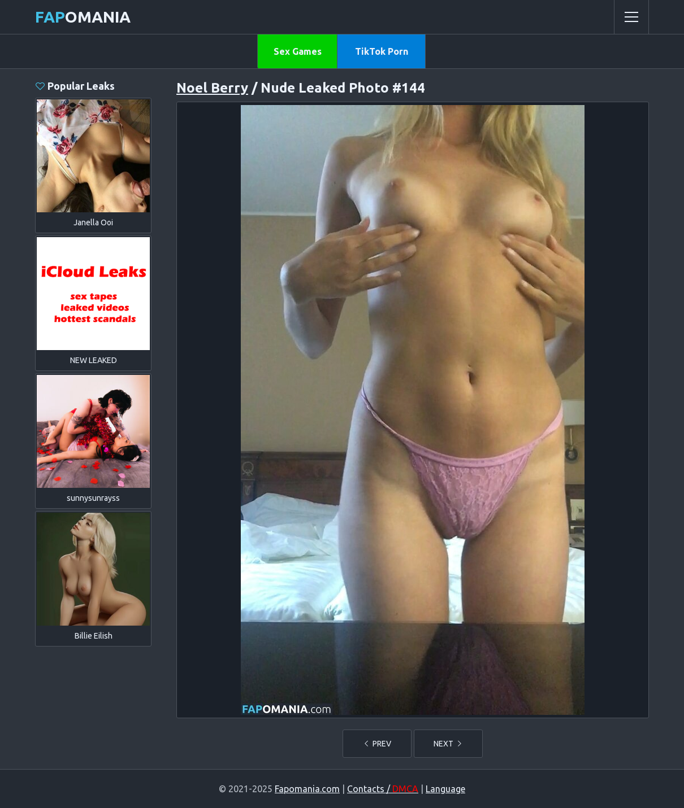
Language (445, 789)
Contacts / (382, 789)
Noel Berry (212, 87)
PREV (377, 743)
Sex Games (298, 51)
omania (83, 16)
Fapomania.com (307, 789)
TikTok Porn (381, 51)
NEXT (448, 743)
